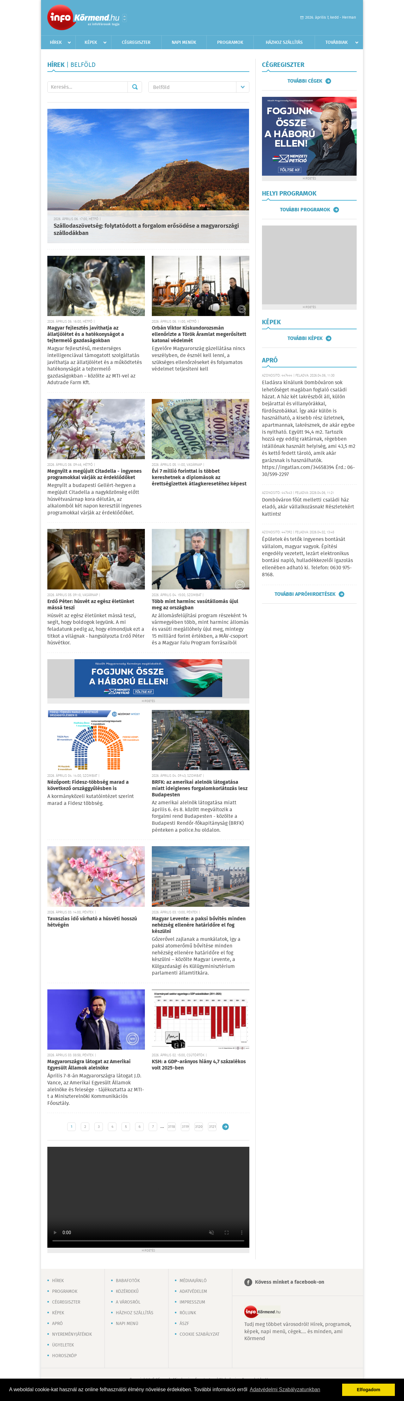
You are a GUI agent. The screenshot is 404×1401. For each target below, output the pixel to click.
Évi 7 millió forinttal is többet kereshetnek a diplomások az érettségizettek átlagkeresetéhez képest (199, 477)
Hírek (56, 42)
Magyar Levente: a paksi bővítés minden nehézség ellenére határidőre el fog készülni (199, 925)
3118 (171, 1127)
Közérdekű (127, 1291)
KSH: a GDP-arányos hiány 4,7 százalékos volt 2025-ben (199, 1065)
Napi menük (184, 42)
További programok (305, 210)
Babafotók (128, 1280)
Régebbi (225, 1127)
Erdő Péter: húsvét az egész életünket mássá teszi (90, 605)
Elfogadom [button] (368, 1389)
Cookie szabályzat (199, 1334)
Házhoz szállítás (284, 42)
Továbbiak (336, 42)
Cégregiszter (136, 42)
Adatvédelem (193, 1291)
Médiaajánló (193, 1280)
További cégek (305, 81)
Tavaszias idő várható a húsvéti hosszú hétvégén (92, 922)
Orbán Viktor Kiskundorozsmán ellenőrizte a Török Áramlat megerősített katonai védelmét (199, 334)
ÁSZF (184, 1323)
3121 (212, 1127)
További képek (305, 338)
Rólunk (188, 1313)
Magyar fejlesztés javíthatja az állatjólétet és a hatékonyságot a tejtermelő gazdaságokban (85, 334)
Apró (57, 1323)
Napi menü (127, 1323)
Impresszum (192, 1302)
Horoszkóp (64, 1355)
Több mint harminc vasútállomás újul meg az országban (195, 605)
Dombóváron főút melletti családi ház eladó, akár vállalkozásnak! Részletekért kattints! (308, 507)
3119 (185, 1127)
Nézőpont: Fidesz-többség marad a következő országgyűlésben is (88, 785)
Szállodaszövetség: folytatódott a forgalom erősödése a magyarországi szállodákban (146, 230)
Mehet (135, 87)
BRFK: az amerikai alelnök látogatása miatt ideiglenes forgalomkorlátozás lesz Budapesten (199, 788)
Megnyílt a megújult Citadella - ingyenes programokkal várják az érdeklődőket (94, 474)
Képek (91, 42)
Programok (230, 42)
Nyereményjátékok (72, 1334)
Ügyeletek (63, 1345)
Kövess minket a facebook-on (289, 1282)
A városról (128, 1302)
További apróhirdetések (305, 594)
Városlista (124, 18)
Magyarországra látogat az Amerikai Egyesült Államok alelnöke (89, 1065)
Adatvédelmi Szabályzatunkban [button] (285, 1389)
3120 (199, 1127)
